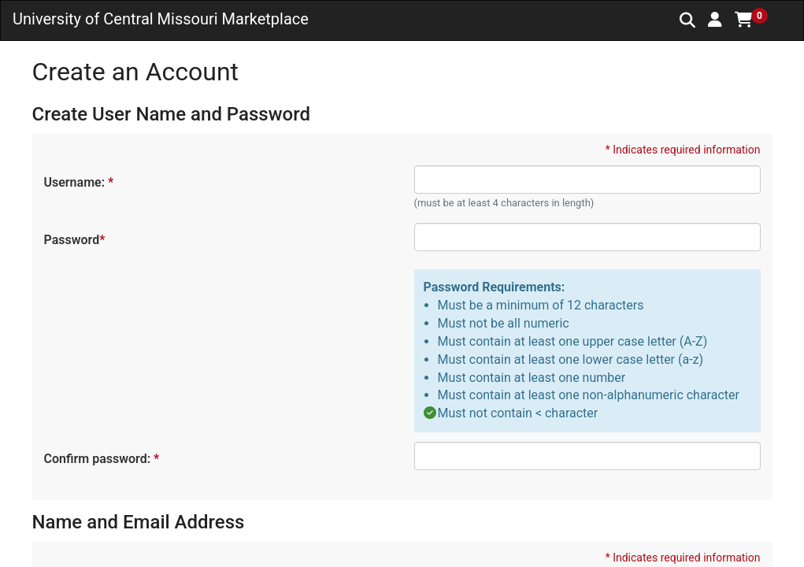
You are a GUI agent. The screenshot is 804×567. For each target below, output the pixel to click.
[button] (715, 20)
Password (74, 239)
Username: (78, 182)
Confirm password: (101, 458)
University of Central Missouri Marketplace (161, 18)
